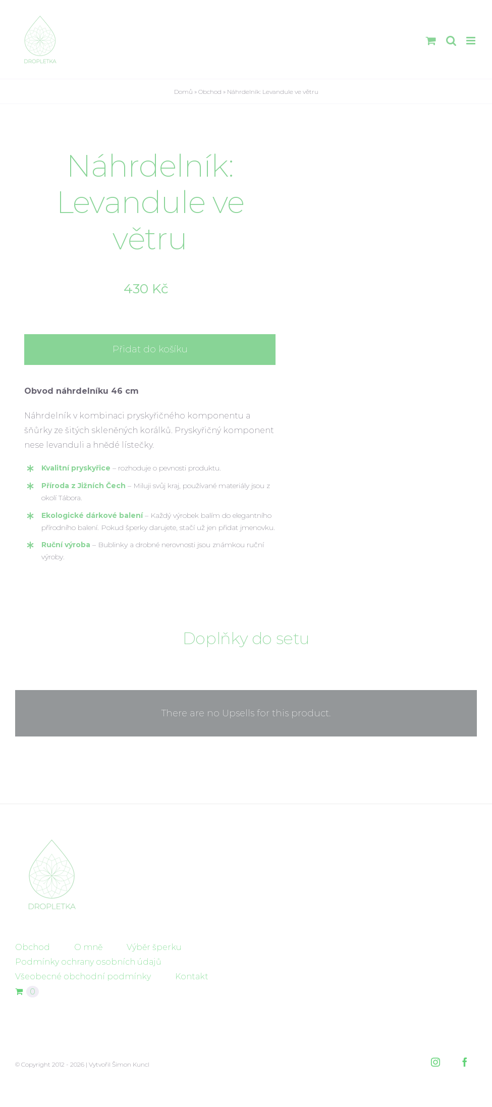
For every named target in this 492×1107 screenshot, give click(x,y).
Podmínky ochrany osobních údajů (88, 962)
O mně (88, 947)
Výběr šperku (154, 947)
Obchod (210, 91)
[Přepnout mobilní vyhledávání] (451, 40)
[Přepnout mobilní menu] (471, 40)
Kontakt (191, 976)
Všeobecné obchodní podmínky (83, 976)
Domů (183, 91)
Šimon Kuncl (130, 1064)
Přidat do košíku (150, 349)
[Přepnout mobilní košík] (431, 40)
